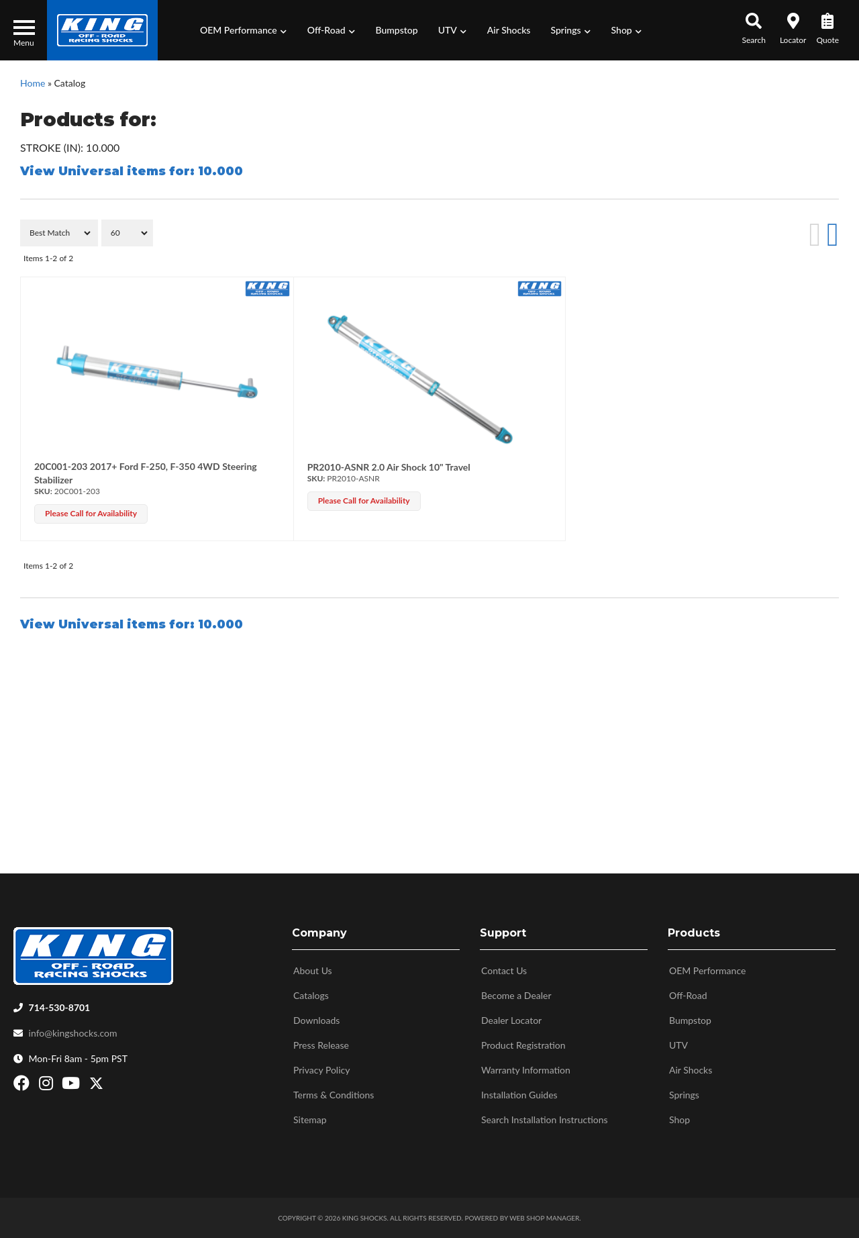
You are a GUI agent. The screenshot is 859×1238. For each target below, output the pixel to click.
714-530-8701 (60, 1007)
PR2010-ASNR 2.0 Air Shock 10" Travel (388, 467)
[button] (243, 30)
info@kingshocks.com (73, 1033)
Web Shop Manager (544, 1218)
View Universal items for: (131, 171)
